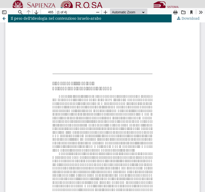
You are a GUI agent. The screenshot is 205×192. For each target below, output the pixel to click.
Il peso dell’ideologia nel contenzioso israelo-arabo (56, 18)
